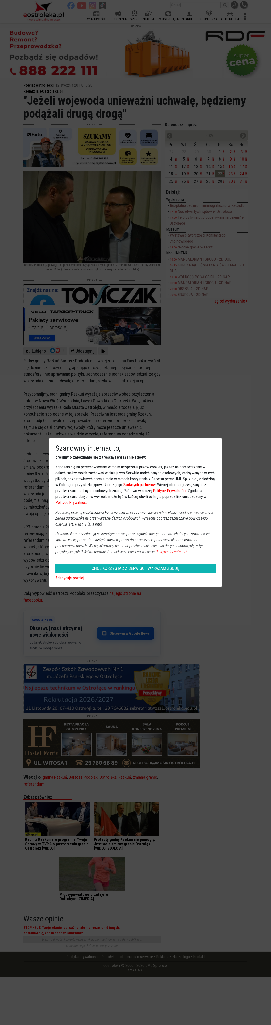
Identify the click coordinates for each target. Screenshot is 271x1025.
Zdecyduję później (69, 578)
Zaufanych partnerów (139, 484)
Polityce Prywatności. (172, 551)
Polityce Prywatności (169, 490)
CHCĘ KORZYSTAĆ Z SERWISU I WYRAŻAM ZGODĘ (135, 568)
